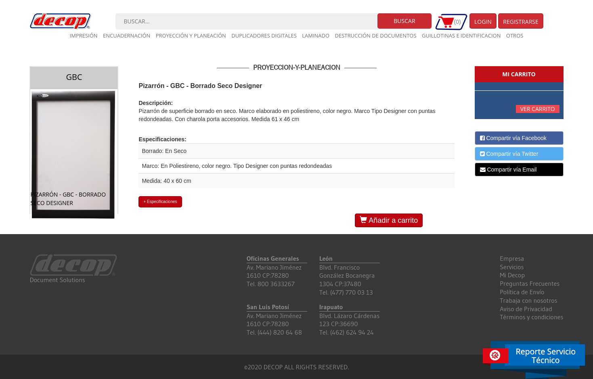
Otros (515, 35)
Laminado (315, 35)
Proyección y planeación (191, 35)
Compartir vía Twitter (509, 154)
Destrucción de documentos (376, 35)
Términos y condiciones (531, 317)
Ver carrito (537, 109)
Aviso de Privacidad (526, 309)
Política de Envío (522, 292)
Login (483, 21)
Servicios (512, 267)
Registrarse (521, 21)
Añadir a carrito (389, 220)
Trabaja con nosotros (528, 300)
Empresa (512, 258)
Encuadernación (126, 35)
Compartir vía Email (508, 169)
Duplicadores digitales (264, 35)
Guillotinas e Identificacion (461, 35)
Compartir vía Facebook (513, 138)
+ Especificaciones (160, 201)
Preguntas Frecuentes (529, 283)
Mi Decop (512, 275)
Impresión (84, 35)
